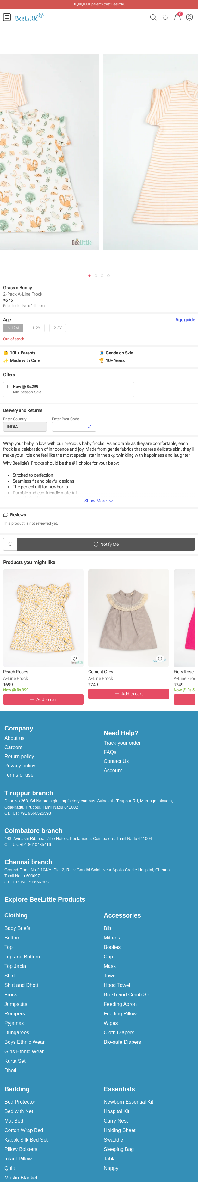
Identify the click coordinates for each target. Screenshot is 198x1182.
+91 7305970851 (35, 882)
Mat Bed (13, 1121)
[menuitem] (7, 17)
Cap (108, 956)
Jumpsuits (15, 1004)
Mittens (112, 937)
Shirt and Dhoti (21, 985)
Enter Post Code (65, 419)
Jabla (110, 1158)
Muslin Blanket (20, 1177)
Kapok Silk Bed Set (26, 1139)
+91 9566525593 (35, 813)
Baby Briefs (17, 928)
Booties (112, 947)
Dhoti (10, 1070)
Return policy (19, 756)
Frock (10, 994)
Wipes (111, 1023)
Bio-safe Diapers (122, 1042)
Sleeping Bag (119, 1149)
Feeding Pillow (120, 1013)
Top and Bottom (22, 956)
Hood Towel (117, 985)
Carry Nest (116, 1121)
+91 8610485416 (35, 844)
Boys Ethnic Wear (24, 1042)
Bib (107, 928)
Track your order (122, 743)
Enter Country (15, 419)
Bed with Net (18, 1111)
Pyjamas (14, 1023)
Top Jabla (15, 966)
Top (8, 947)
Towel (110, 975)
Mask (110, 966)
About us (14, 738)
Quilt (9, 1168)
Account (113, 770)
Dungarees (16, 1032)
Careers (13, 747)
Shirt (9, 975)
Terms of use (19, 775)
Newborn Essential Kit (128, 1102)
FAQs (110, 752)
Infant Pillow (18, 1158)
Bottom (12, 937)
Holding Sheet (120, 1130)
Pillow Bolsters (20, 1149)
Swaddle (113, 1139)
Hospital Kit (116, 1111)
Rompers (14, 1013)
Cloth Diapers (119, 1032)
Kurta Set (15, 1061)
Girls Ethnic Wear (24, 1051)
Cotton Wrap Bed (23, 1130)
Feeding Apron (120, 1004)
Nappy (111, 1168)
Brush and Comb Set (127, 994)
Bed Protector (19, 1102)
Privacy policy (19, 765)
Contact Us (116, 761)
